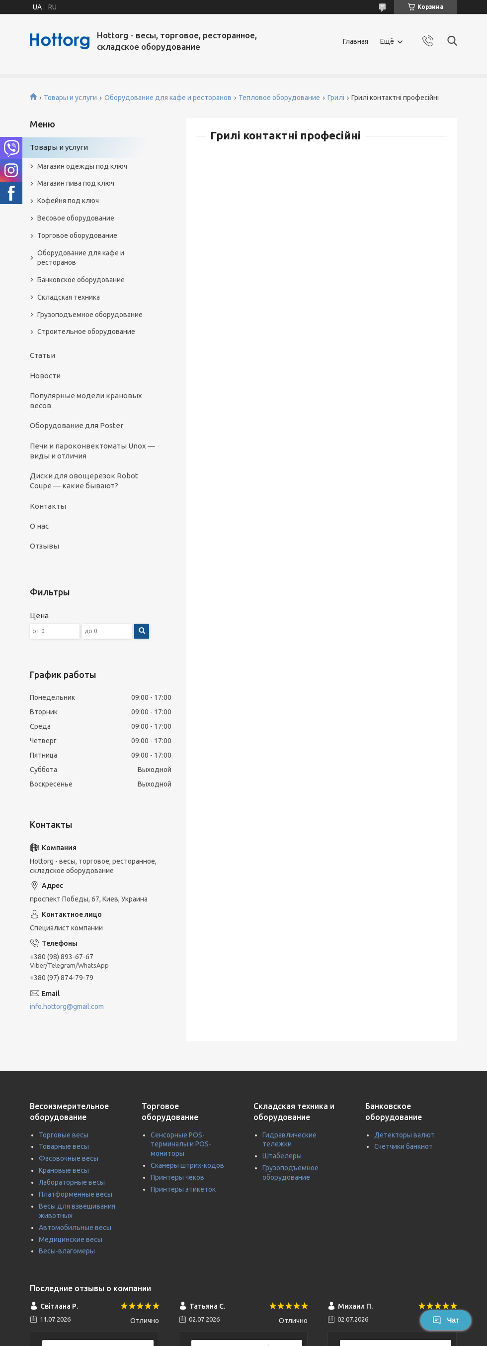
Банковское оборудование (81, 280)
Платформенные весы (75, 1194)
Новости (45, 375)
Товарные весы (64, 1146)
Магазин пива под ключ (75, 183)
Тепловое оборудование (279, 98)
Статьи (42, 355)
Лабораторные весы (72, 1182)
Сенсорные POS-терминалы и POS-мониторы (181, 1144)
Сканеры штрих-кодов (187, 1165)
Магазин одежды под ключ (82, 166)
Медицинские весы (70, 1239)
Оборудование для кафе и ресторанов (168, 98)
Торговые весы (63, 1135)
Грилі (335, 98)
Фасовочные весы (68, 1158)
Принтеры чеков (177, 1177)
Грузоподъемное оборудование (90, 315)
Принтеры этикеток (183, 1189)
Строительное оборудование (86, 332)
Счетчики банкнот (403, 1146)
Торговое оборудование (77, 235)
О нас (39, 526)
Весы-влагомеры (67, 1251)
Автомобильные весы (75, 1228)
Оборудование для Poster (76, 425)
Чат (445, 1320)
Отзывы (44, 546)
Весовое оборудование (75, 218)
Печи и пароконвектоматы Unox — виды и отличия (92, 451)
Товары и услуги (70, 98)
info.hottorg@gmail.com (67, 1006)
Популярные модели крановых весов (86, 400)
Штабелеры (282, 1156)
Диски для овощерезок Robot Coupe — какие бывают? (84, 480)
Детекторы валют (404, 1135)
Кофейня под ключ (68, 201)
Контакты (48, 506)
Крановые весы (64, 1170)
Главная (355, 41)
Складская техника (68, 297)
